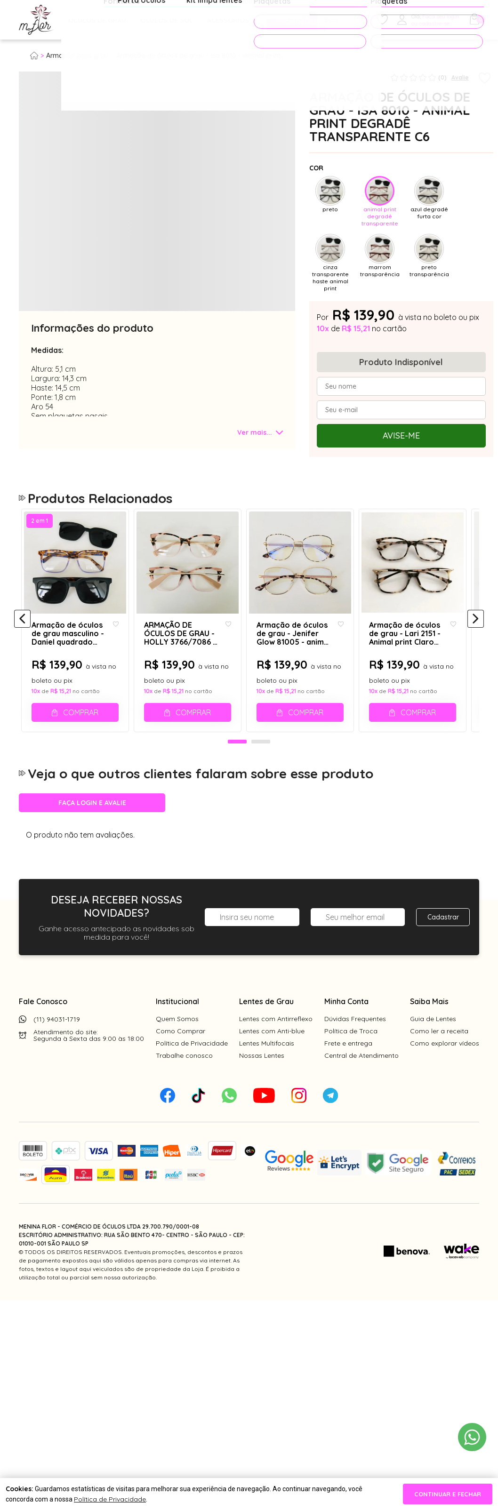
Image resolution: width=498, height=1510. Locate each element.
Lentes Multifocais (266, 1157)
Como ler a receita (439, 1145)
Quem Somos (177, 1133)
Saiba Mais (429, 1115)
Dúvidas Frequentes (355, 1133)
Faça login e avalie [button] (92, 917)
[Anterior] (22, 723)
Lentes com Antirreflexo (276, 1133)
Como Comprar (180, 1145)
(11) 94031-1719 (56, 1133)
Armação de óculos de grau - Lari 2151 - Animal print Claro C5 (415, 738)
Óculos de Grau (97, 20)
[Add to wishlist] (484, 79)
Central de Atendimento (361, 1169)
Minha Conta (346, 1115)
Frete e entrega (348, 1157)
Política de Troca (351, 1145)
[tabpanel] (42, 271)
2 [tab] (260, 856)
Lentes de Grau (266, 1115)
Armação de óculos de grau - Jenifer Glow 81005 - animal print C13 (298, 738)
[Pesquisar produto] (359, 20)
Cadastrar (443, 1031)
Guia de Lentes (433, 1133)
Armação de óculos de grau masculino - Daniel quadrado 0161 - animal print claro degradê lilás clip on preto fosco (70, 738)
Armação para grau (77, 55)
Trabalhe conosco (184, 1169)
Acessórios (228, 20)
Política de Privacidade (192, 1157)
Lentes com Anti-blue (272, 1145)
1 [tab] (237, 856)
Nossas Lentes (261, 1169)
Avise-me (401, 435)
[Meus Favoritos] (382, 20)
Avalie (460, 77)
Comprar (82, 817)
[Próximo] (475, 723)
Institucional (177, 1115)
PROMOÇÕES (293, 20)
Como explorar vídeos (444, 1157)
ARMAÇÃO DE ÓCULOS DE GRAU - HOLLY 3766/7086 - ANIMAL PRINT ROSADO (182, 738)
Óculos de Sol (166, 20)
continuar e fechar (447, 1494)
